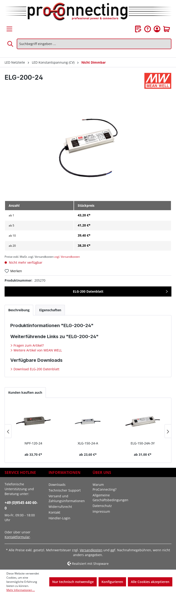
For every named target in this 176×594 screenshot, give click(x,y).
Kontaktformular (17, 537)
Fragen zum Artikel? (28, 345)
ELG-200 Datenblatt (88, 291)
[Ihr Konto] (157, 29)
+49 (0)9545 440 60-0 (21, 505)
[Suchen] (10, 44)
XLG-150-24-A (88, 443)
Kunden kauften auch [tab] (25, 392)
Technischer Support (65, 490)
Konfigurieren (112, 582)
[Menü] (9, 29)
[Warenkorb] (166, 29)
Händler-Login (59, 518)
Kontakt (54, 512)
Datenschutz (102, 505)
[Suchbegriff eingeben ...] (94, 44)
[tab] (19, 310)
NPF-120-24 (33, 443)
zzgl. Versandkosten (67, 257)
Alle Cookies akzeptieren (150, 582)
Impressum (101, 511)
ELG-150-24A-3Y (143, 443)
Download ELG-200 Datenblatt (36, 369)
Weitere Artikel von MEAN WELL (37, 350)
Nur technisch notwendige (73, 582)
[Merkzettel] (138, 29)
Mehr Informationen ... (20, 590)
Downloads (57, 484)
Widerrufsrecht (60, 506)
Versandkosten (91, 550)
